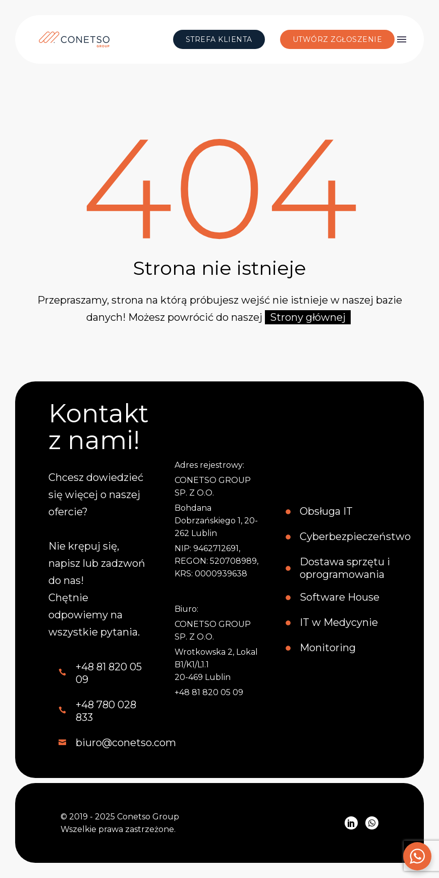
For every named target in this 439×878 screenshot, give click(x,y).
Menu (401, 39)
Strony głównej (308, 317)
